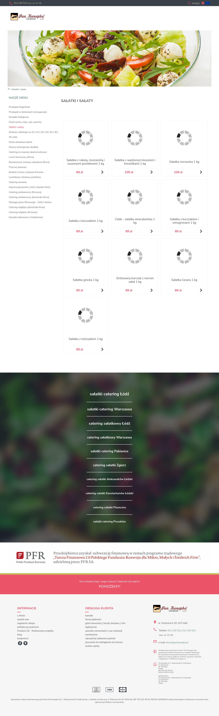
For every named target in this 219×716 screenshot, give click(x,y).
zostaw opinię (92, 646)
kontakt (89, 615)
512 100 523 (189, 630)
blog (19, 634)
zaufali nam (23, 619)
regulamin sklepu (26, 623)
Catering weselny (18, 182)
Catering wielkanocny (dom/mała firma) (29, 197)
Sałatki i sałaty (19, 89)
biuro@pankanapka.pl (177, 642)
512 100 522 (28, 3)
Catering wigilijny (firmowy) (23, 212)
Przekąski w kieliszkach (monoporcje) (28, 112)
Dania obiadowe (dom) (20, 142)
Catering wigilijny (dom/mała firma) (27, 207)
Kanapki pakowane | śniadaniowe (26, 217)
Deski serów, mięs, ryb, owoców (25, 122)
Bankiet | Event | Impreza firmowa (26, 172)
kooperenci (22, 638)
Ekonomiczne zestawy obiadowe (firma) (29, 162)
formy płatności (93, 619)
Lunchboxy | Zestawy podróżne (25, 177)
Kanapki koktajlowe (19, 117)
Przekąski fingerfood (19, 107)
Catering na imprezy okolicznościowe (28, 152)
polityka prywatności (28, 627)
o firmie (21, 615)
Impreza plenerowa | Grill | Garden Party (29, 187)
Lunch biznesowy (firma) (21, 157)
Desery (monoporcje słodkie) (23, 147)
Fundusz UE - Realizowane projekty (35, 630)
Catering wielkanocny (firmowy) (25, 192)
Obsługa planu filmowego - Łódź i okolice (30, 202)
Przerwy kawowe (18, 167)
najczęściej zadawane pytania (100, 638)
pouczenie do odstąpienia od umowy (104, 642)
